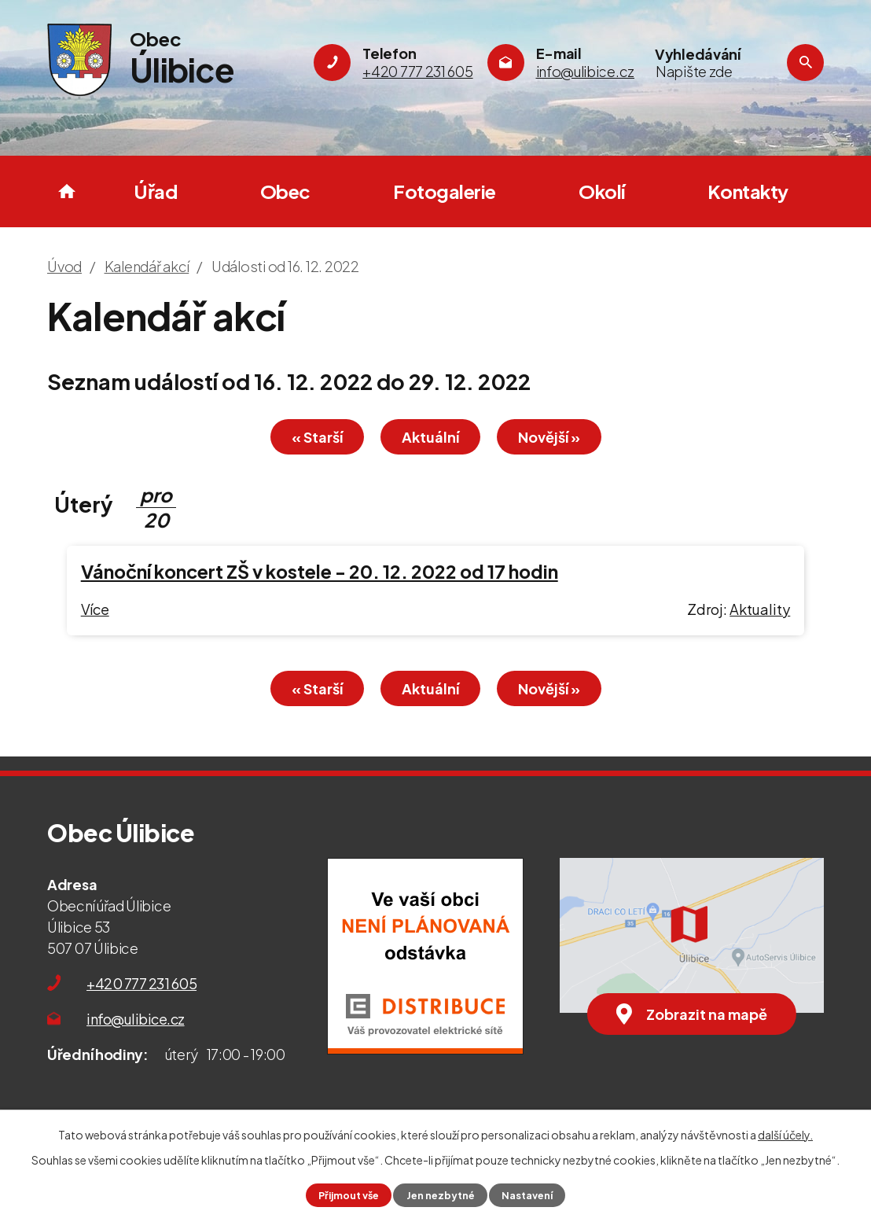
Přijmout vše (348, 1195)
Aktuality (760, 609)
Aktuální (430, 437)
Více (95, 609)
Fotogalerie (444, 191)
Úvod (66, 191)
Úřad (155, 191)
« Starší (317, 437)
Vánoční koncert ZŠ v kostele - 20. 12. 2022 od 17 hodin (319, 571)
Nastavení (527, 1195)
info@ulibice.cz (135, 1019)
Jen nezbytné (440, 1195)
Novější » (549, 437)
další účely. (785, 1135)
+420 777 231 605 (141, 983)
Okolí (602, 191)
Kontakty (747, 191)
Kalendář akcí (147, 266)
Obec (285, 191)
